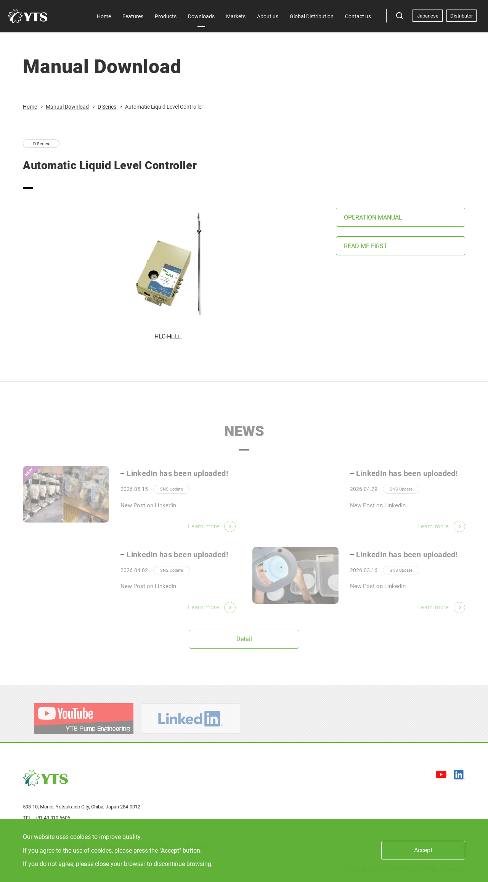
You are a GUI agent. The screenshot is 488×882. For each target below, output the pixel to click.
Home (30, 107)
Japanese (427, 16)
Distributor (461, 16)
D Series (107, 107)
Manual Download (67, 107)
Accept (423, 850)
